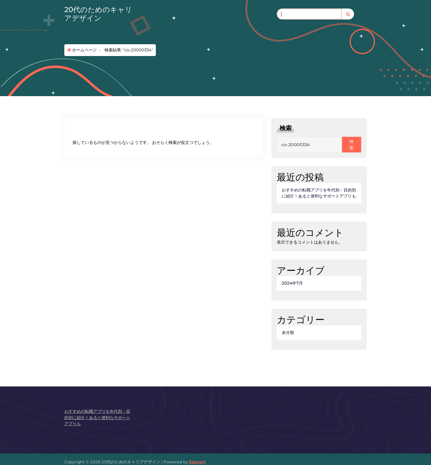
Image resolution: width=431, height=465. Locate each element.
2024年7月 (292, 283)
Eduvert (197, 461)
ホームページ (82, 49)
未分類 (288, 332)
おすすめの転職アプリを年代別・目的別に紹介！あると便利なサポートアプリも (319, 193)
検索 (286, 128)
